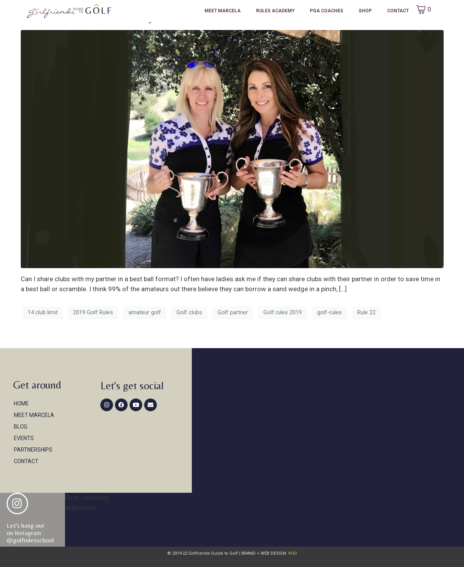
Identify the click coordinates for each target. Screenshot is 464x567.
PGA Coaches (326, 10)
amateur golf (144, 312)
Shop (365, 10)
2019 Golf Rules (93, 312)
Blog (20, 427)
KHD (292, 553)
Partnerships (33, 450)
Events (24, 438)
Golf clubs (189, 312)
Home (21, 403)
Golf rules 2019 (282, 312)
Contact (398, 10)
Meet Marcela (223, 10)
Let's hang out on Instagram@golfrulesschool (30, 533)
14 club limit (43, 312)
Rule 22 (366, 312)
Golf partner (233, 312)
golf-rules (329, 312)
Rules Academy (275, 10)
